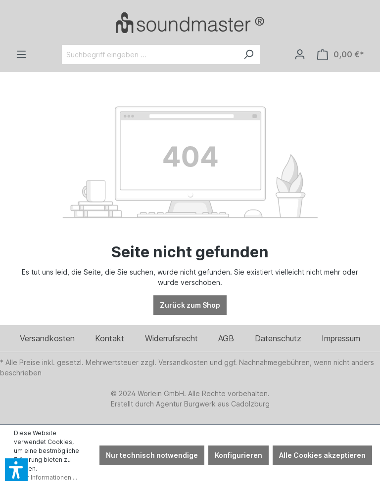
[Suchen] (248, 54)
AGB (226, 338)
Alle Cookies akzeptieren (322, 455)
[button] (16, 469)
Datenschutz (278, 338)
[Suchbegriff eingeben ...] (150, 54)
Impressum (341, 338)
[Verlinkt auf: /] (190, 22)
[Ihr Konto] (299, 54)
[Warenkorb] (340, 54)
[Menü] (21, 54)
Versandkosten (47, 338)
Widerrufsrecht (171, 338)
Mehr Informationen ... (45, 477)
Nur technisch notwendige (152, 455)
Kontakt (109, 338)
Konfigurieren (238, 455)
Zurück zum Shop (190, 305)
